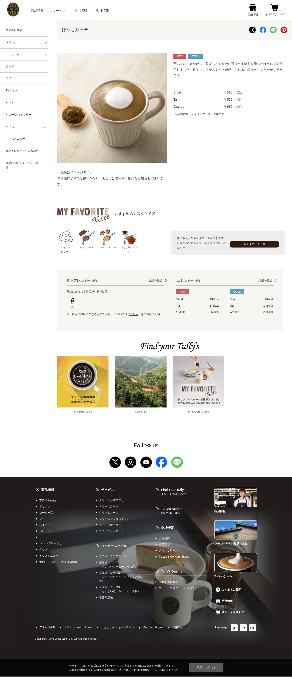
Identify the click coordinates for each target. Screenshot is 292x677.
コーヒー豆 (12, 54)
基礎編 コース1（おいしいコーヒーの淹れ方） (118, 565)
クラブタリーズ (108, 513)
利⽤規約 (177, 628)
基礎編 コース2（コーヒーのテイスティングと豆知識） (121, 577)
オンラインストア (229, 613)
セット (10, 102)
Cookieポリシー (153, 628)
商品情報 (47, 491)
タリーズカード (108, 507)
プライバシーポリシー (78, 628)
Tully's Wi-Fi (47, 628)
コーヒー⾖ (46, 513)
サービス (107, 491)
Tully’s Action (171, 512)
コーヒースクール (114, 546)
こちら (134, 314)
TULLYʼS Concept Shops (174, 557)
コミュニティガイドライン (117, 628)
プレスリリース (168, 551)
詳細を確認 (155, 280)
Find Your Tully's (173, 493)
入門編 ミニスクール (113, 557)
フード (10, 66)
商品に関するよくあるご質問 (22, 165)
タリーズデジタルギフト (114, 519)
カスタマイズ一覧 (254, 244)
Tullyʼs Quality (171, 572)
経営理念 (164, 545)
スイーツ (11, 78)
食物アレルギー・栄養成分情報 (58, 562)
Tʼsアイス (45, 532)
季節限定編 (106, 598)
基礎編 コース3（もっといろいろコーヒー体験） (119, 590)
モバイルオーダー (110, 525)
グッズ (10, 126)
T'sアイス (12, 90)
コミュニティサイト (111, 532)
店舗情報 (224, 601)
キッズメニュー (15, 138)
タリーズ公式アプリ (111, 501)
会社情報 (167, 528)
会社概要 (164, 539)
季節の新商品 (14, 30)
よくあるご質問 (228, 590)
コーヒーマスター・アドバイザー (179, 589)
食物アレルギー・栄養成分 (22, 150)
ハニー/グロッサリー (18, 114)
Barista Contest (168, 582)
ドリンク (11, 42)
